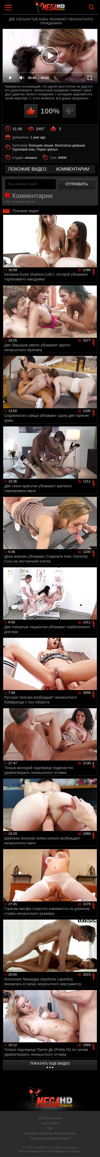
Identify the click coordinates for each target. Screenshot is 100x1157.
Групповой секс (23, 149)
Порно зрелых (47, 149)
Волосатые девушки (70, 145)
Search (91, 7)
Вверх (92, 1147)
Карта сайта (50, 1123)
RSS (50, 1128)
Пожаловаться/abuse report (50, 1138)
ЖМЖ (62, 158)
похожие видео (27, 169)
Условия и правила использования (50, 1133)
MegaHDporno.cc (65, 9)
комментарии (72, 169)
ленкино (31, 158)
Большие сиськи (41, 145)
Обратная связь (50, 1118)
